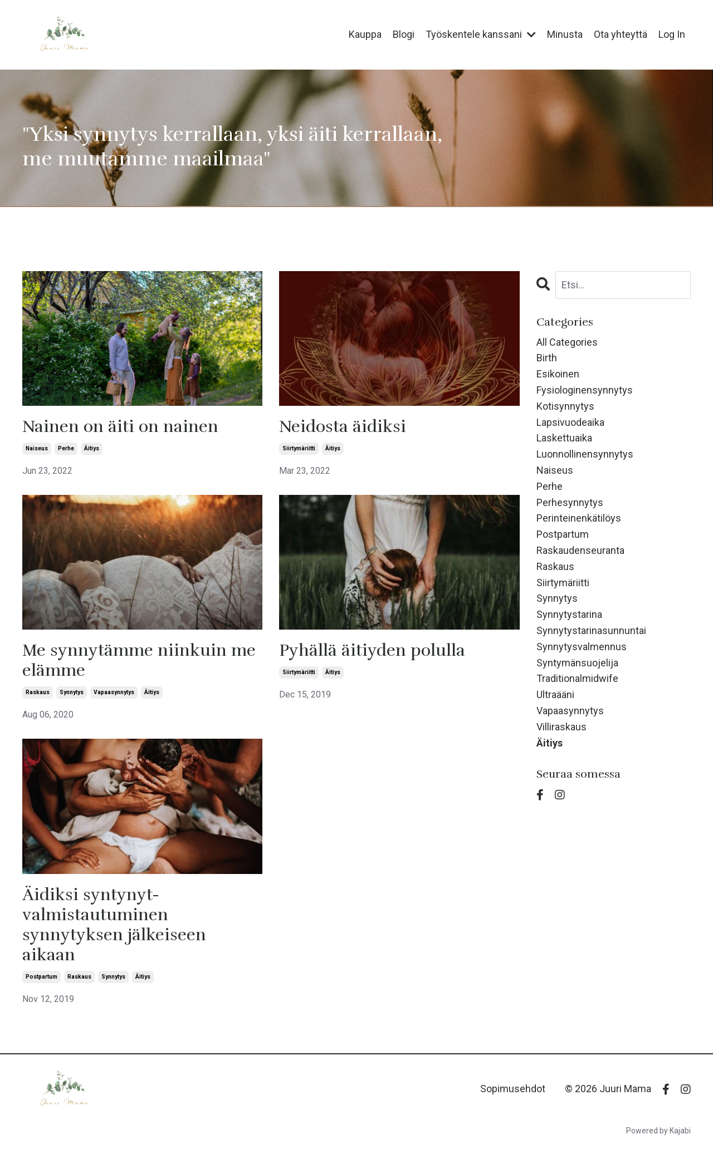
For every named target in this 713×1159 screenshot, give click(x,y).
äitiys (91, 448)
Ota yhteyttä (620, 34)
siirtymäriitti (298, 448)
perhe (66, 448)
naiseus (37, 448)
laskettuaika (564, 438)
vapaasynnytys (114, 692)
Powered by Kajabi (658, 1130)
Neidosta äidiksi (342, 427)
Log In (671, 34)
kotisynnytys (565, 406)
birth (546, 358)
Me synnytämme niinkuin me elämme (139, 661)
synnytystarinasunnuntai (591, 630)
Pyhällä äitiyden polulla (372, 651)
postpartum (41, 977)
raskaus (38, 692)
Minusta (565, 34)
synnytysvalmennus (581, 646)
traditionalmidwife (577, 678)
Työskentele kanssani (481, 34)
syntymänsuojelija (577, 663)
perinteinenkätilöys (578, 518)
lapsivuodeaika (570, 422)
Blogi (403, 34)
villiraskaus (561, 727)
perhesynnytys (569, 502)
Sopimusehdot (512, 1088)
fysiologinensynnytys (584, 390)
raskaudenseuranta (580, 550)
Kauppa (365, 34)
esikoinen (557, 374)
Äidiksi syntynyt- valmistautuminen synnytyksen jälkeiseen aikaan (114, 925)
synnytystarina (569, 614)
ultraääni (555, 694)
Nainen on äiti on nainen (120, 427)
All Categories (567, 342)
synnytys (72, 692)
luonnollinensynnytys (584, 454)
